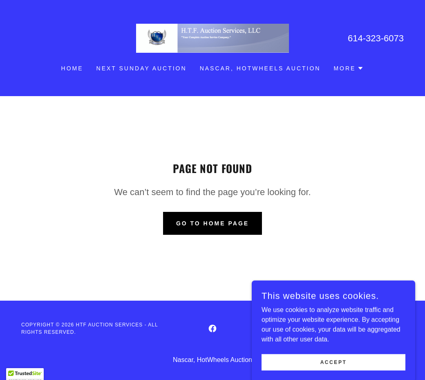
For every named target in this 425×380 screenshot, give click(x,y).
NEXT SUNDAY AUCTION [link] (141, 68)
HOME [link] (72, 68)
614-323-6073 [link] (376, 38)
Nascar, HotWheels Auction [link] (260, 68)
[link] (212, 37)
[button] (348, 68)
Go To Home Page (212, 223)
